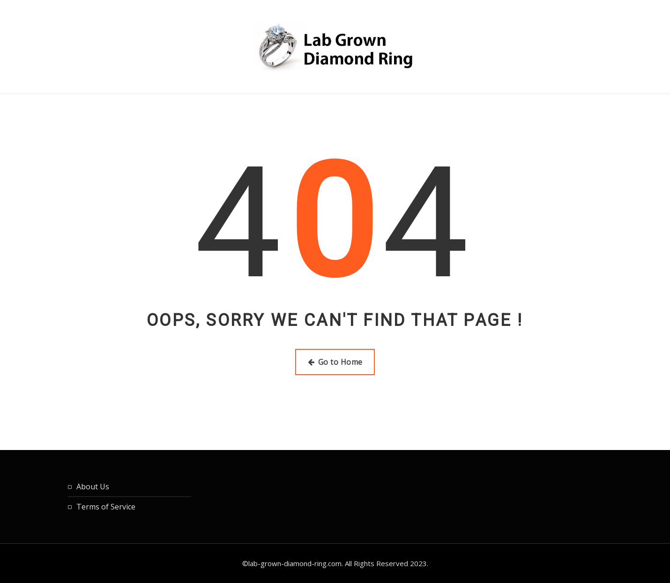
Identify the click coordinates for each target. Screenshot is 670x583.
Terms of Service (105, 507)
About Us (92, 486)
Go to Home (335, 362)
